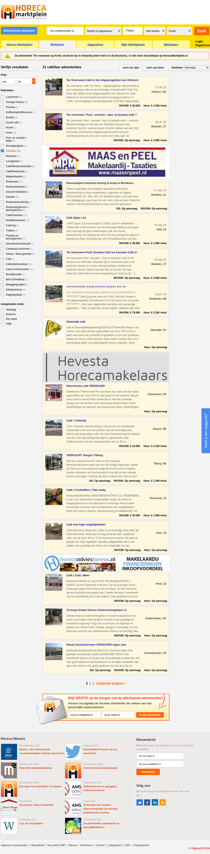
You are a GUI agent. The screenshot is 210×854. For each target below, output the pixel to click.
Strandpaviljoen (16, 145)
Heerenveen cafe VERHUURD (85, 385)
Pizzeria (12, 107)
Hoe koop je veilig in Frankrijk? (36, 805)
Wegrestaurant (16, 176)
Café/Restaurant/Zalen (20, 166)
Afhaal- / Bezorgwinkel (20, 253)
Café (10, 259)
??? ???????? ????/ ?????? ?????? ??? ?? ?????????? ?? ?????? (96, 287)
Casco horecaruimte (19, 269)
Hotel (11, 132)
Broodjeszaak (15, 274)
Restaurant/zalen (17, 186)
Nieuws (73, 845)
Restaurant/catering (18, 202)
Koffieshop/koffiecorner (20, 112)
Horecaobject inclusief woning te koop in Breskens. (100, 183)
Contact (100, 845)
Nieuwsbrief (37, 845)
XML (127, 845)
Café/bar (13, 150)
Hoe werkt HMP (56, 845)
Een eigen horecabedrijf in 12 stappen (40, 786)
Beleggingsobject (17, 284)
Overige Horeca (17, 102)
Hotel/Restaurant (18, 220)
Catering (12, 225)
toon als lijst (131, 67)
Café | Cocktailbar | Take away (86, 489)
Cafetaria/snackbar (19, 264)
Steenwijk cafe (76, 321)
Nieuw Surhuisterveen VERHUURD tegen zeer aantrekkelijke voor (96, 645)
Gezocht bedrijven (18, 191)
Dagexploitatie (15, 294)
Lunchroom (14, 96)
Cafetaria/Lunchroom (19, 248)
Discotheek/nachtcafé (20, 243)
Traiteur (12, 230)
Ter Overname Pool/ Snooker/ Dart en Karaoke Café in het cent (101, 252)
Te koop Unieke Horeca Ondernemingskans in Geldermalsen (96, 610)
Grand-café (14, 122)
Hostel (11, 127)
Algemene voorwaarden (14, 845)
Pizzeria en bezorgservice (15, 237)
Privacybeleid (141, 845)
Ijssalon (12, 117)
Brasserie (13, 156)
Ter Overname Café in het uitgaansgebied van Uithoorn (102, 80)
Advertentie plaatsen (19, 30)
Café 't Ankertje (76, 420)
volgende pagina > (111, 683)
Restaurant (14, 181)
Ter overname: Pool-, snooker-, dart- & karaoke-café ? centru (101, 115)
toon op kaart (155, 67)
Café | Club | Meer (78, 575)
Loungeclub (14, 161)
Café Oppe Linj (76, 217)
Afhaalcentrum (16, 289)
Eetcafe (12, 196)
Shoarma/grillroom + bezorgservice (17, 209)
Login (199, 41)
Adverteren (86, 845)
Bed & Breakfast (17, 279)
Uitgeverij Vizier (200, 848)
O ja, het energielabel (31, 823)
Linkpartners (115, 845)
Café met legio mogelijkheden (86, 524)
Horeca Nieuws (13, 738)
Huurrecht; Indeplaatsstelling (35, 768)
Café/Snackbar (16, 215)
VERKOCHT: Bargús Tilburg (84, 455)
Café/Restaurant (17, 171)
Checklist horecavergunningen (100, 768)
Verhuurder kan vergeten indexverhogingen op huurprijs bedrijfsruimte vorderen (100, 809)
